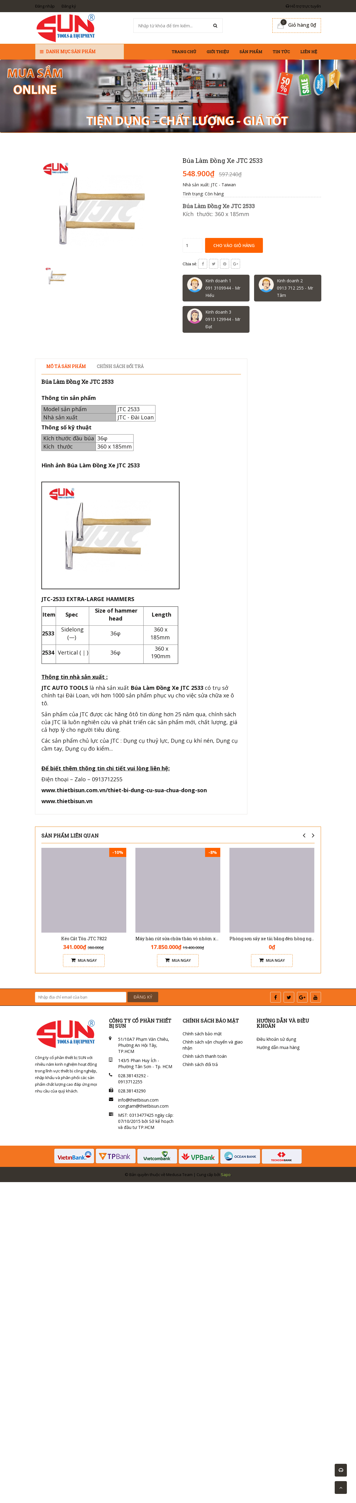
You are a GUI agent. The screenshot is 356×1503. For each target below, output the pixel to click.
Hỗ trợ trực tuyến (303, 6)
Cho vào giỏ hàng (234, 245)
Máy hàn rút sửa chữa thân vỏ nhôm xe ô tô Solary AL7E (194, 938)
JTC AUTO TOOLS (64, 687)
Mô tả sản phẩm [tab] (66, 366)
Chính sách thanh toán (205, 1056)
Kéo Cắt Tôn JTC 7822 (84, 938)
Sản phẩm (250, 51)
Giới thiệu (218, 51)
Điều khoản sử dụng (276, 1039)
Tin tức (281, 51)
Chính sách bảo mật (202, 1034)
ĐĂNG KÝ (143, 997)
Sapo (226, 1174)
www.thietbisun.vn (66, 801)
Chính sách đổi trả (200, 1064)
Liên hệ (308, 51)
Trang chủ (184, 51)
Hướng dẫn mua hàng (278, 1047)
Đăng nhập (45, 6)
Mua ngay (84, 960)
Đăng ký (68, 6)
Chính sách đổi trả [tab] (120, 366)
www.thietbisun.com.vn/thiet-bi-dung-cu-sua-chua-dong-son (124, 790)
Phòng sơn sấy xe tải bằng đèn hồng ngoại (273, 938)
